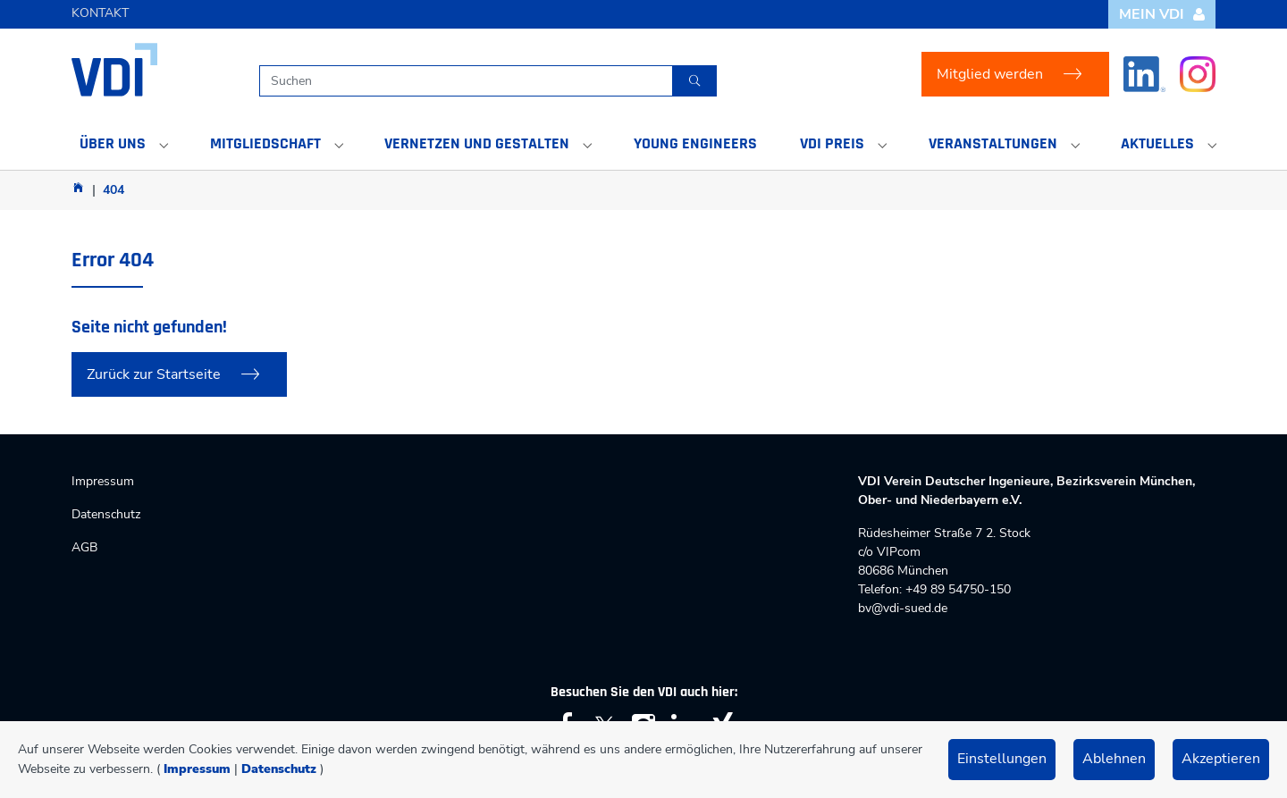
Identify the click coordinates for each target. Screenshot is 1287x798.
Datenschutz (278, 768)
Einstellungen (1002, 759)
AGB (84, 547)
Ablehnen (1114, 759)
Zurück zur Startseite (154, 374)
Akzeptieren (1221, 759)
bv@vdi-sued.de (902, 608)
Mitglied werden (990, 74)
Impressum (197, 768)
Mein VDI (1162, 14)
